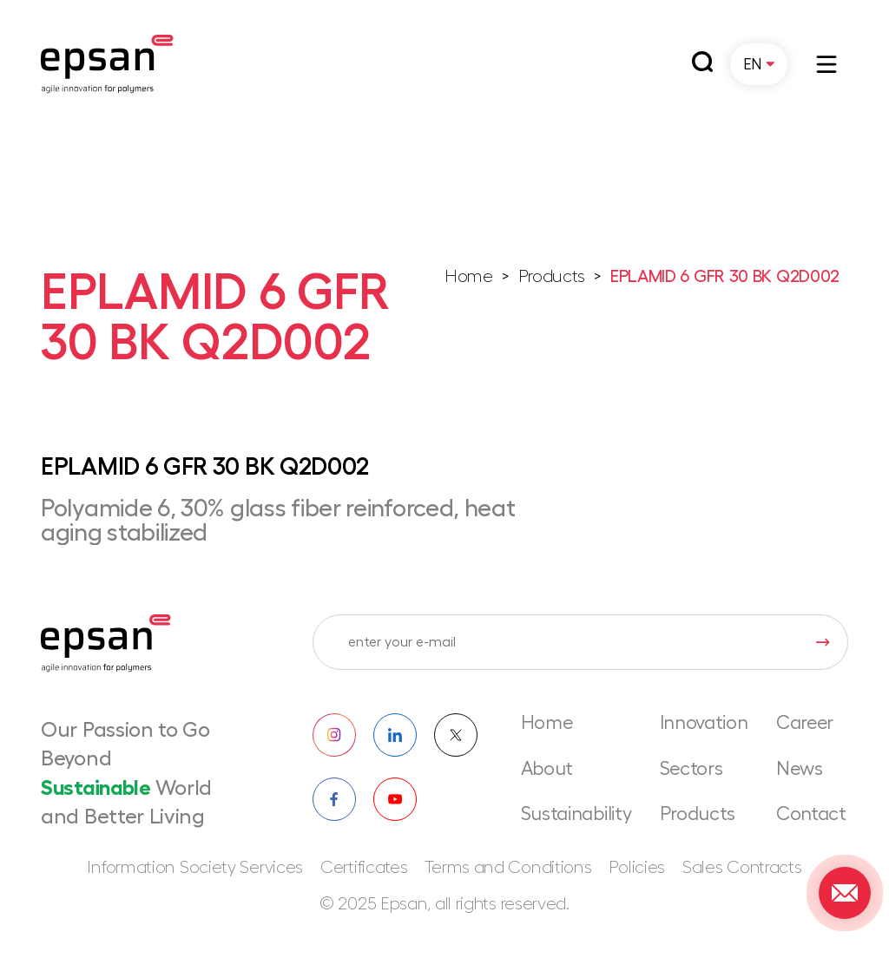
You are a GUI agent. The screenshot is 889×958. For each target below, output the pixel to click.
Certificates (363, 867)
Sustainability (576, 813)
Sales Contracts (742, 867)
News (799, 768)
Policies (637, 867)
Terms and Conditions (508, 867)
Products (552, 276)
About (547, 768)
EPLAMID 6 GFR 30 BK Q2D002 (725, 276)
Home (468, 276)
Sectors (691, 768)
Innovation (704, 722)
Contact (811, 813)
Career (804, 722)
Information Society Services (195, 867)
